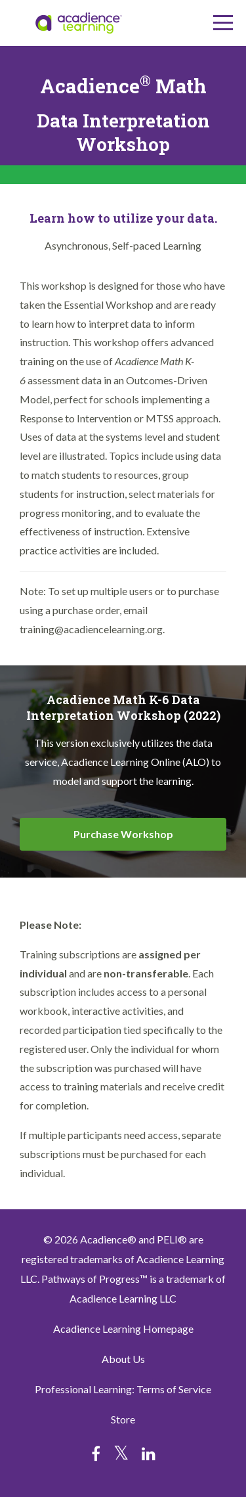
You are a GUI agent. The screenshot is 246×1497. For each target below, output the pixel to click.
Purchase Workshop (123, 834)
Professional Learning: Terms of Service (123, 1389)
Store (123, 1419)
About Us (123, 1358)
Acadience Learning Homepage (123, 1328)
